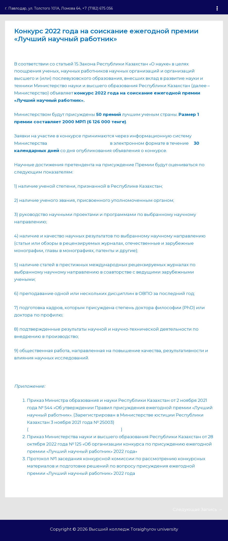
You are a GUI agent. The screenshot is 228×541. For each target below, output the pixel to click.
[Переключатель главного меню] (217, 8)
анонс (24, 48)
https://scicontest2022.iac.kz (78, 143)
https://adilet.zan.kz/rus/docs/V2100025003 (74, 429)
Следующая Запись (197, 509)
